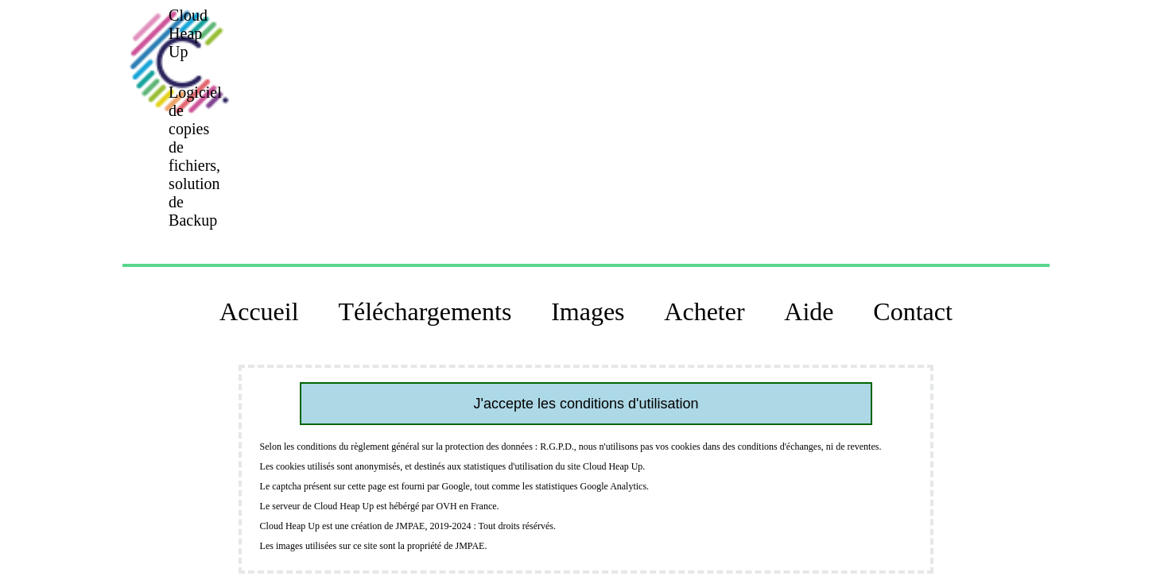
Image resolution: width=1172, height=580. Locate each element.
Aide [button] (808, 311)
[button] (178, 62)
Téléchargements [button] (424, 311)
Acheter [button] (704, 311)
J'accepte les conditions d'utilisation (585, 404)
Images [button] (587, 311)
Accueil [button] (259, 311)
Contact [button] (913, 311)
